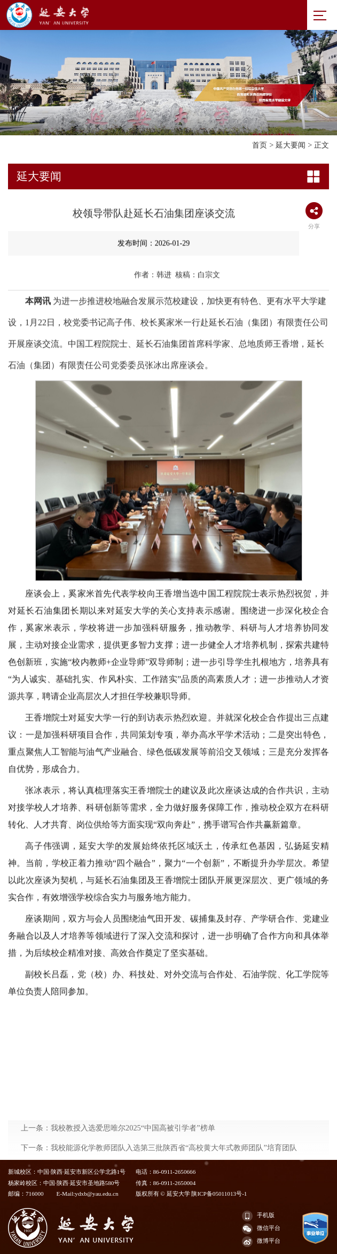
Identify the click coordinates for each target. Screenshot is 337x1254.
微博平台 (261, 1241)
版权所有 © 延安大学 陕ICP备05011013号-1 (191, 1193)
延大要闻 (290, 145)
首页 (259, 145)
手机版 (258, 1216)
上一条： (118, 1150)
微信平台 (261, 1229)
